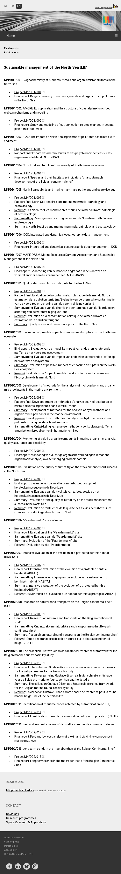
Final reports (11, 48)
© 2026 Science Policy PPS (18, 854)
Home (10, 36)
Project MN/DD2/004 (27, 450)
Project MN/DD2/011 (27, 712)
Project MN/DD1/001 (27, 92)
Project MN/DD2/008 (27, 614)
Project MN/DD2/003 (27, 397)
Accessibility (10, 849)
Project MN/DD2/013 (27, 756)
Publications (11, 52)
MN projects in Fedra (19, 790)
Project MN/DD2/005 (27, 479)
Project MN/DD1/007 (27, 267)
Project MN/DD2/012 (27, 732)
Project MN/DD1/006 (27, 242)
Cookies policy (11, 841)
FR (12, 6)
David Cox (12, 814)
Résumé (19, 210)
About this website (13, 837)
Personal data (11, 845)
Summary (20, 226)
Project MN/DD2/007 (27, 565)
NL (5, 6)
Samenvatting (23, 218)
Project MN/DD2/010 (27, 663)
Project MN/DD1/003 (27, 149)
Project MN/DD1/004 (27, 173)
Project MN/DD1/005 (27, 197)
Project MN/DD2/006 (27, 528)
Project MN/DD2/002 (27, 344)
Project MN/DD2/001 (27, 291)
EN (19, 6)
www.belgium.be (103, 7)
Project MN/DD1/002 (27, 120)
